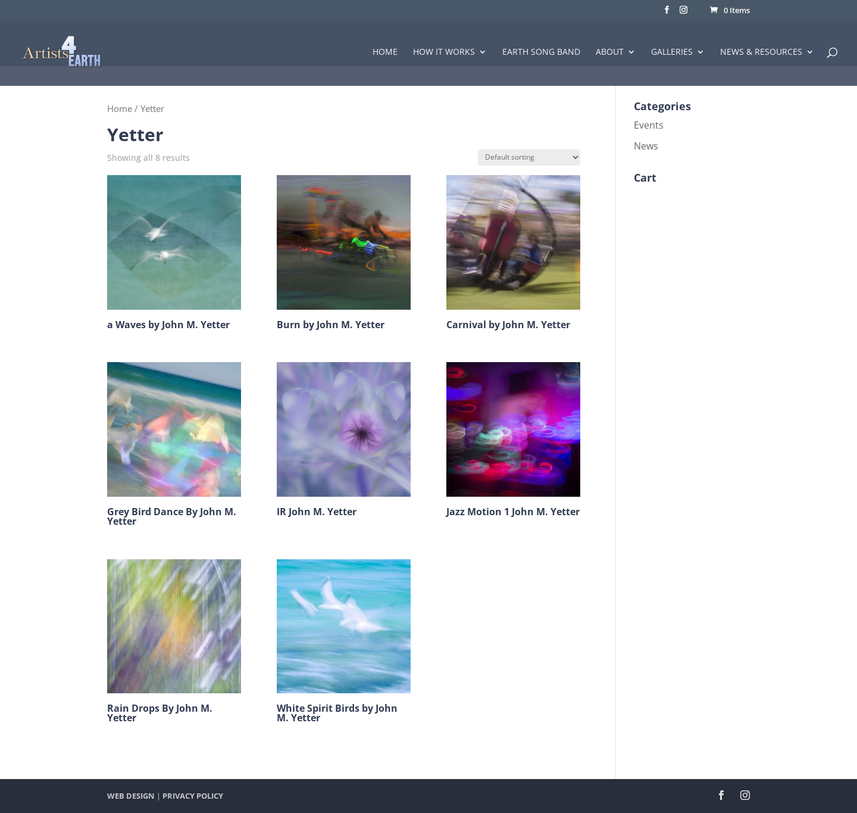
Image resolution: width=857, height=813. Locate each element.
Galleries (672, 52)
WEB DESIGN (131, 795)
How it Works (444, 52)
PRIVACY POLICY (192, 795)
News (646, 145)
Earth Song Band (541, 52)
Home (385, 52)
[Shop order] (529, 157)
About (610, 52)
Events (649, 125)
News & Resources (761, 52)
